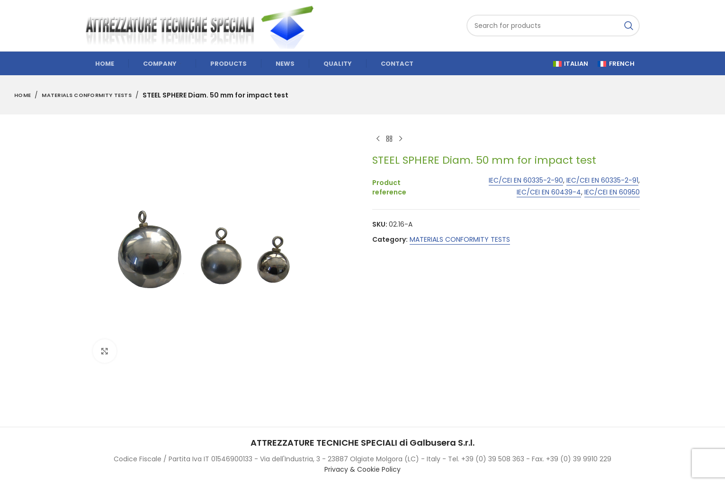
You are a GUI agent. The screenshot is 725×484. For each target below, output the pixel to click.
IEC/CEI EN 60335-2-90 (526, 180)
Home (22, 95)
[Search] (553, 25)
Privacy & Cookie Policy (362, 469)
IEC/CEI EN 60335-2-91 (602, 180)
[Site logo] (204, 25)
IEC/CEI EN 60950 (612, 192)
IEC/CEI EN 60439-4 (549, 192)
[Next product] (400, 139)
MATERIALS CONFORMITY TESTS (87, 95)
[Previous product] (378, 139)
